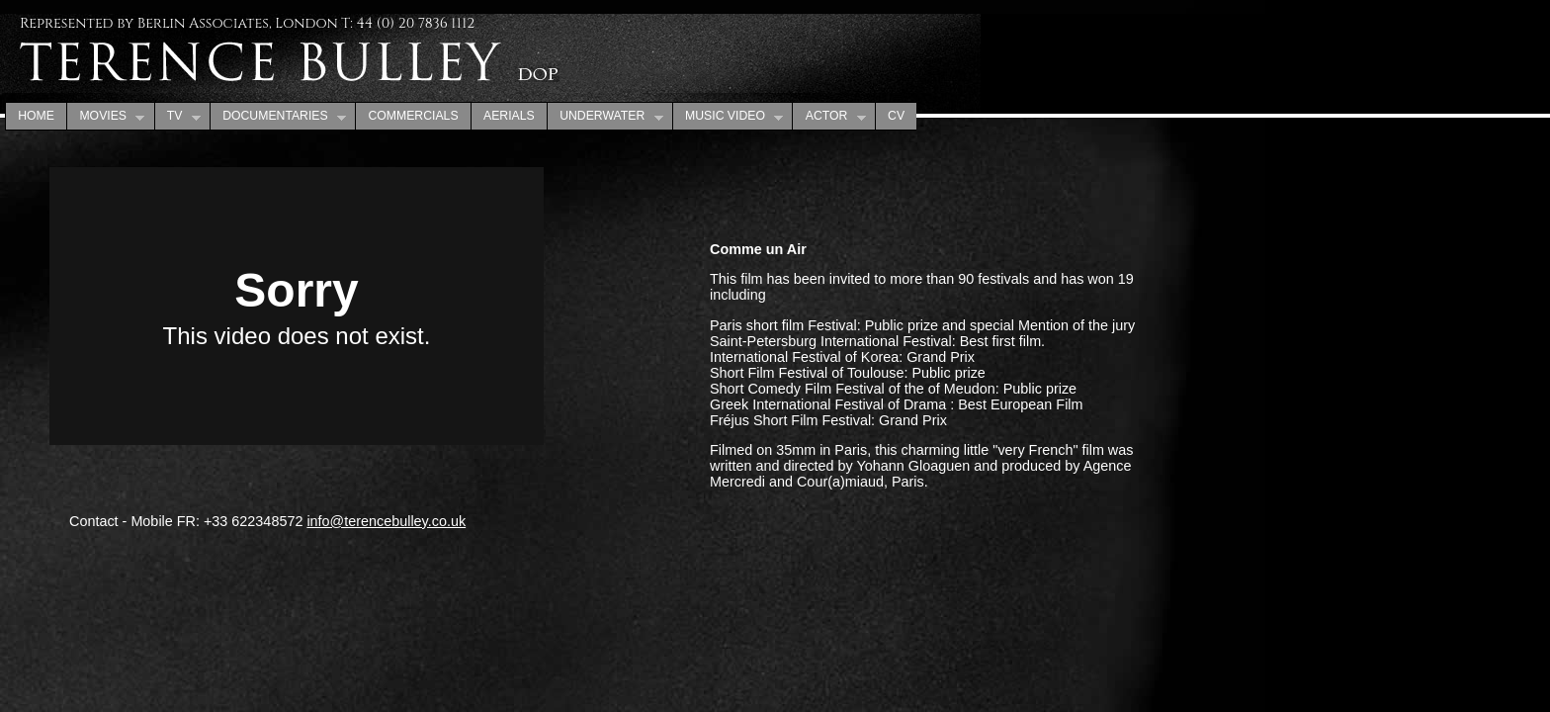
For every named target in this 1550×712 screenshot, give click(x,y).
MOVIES (105, 117)
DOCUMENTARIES (278, 117)
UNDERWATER (605, 117)
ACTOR (828, 117)
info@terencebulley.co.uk (386, 521)
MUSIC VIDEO (728, 117)
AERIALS (509, 116)
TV (177, 117)
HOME (36, 116)
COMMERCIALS (413, 116)
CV (896, 116)
